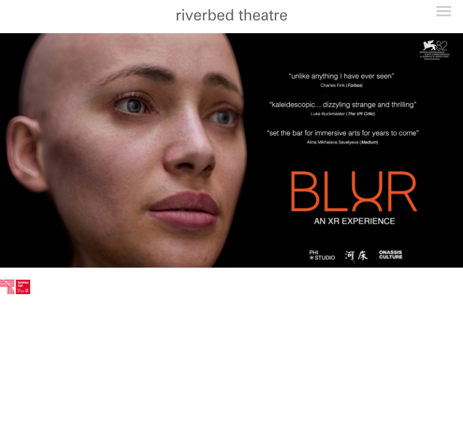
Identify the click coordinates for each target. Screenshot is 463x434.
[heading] (231, 16)
